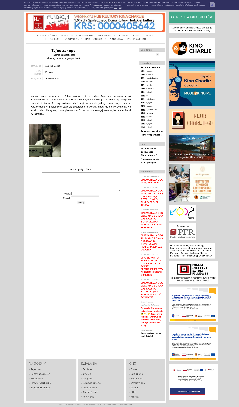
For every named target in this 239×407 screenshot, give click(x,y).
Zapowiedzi (147, 151)
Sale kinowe (137, 374)
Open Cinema (90, 387)
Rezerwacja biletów (40, 374)
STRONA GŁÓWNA (47, 35)
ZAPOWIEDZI (86, 35)
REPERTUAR (67, 35)
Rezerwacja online (150, 67)
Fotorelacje (88, 396)
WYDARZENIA (104, 35)
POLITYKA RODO (136, 39)
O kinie (134, 369)
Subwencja (182, 226)
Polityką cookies (96, 5)
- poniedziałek (149, 78)
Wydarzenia (37, 378)
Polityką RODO (111, 2)
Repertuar (36, 369)
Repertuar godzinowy (152, 131)
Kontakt (135, 396)
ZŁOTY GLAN (72, 39)
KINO (136, 35)
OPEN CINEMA (115, 39)
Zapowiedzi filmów (40, 387)
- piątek (146, 92)
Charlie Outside (90, 392)
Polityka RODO (112, 404)
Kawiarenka (136, 378)
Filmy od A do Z (149, 155)
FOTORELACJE (53, 39)
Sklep (133, 392)
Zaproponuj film (149, 162)
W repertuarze (148, 148)
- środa (146, 85)
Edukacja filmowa (92, 383)
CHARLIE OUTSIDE (93, 39)
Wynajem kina (138, 383)
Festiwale (88, 369)
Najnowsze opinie (150, 158)
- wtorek (147, 81)
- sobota (146, 71)
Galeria (134, 387)
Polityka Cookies (126, 404)
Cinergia (87, 374)
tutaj (115, 8)
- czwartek (147, 88)
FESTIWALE (123, 35)
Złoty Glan (88, 378)
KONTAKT (149, 35)
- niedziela (147, 74)
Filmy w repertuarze (151, 134)
